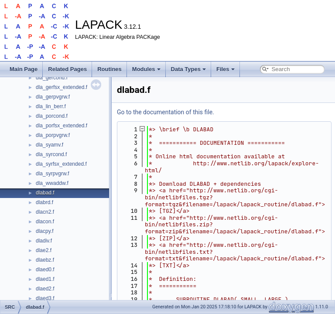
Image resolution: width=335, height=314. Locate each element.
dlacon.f (45, 221)
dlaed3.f (45, 298)
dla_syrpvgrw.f (52, 174)
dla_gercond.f (52, 78)
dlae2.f (43, 250)
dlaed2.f (45, 289)
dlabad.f (45, 193)
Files (225, 69)
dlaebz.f (45, 260)
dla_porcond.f (52, 116)
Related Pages (67, 69)
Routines (109, 69)
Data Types (188, 69)
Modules (146, 69)
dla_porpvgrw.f (53, 135)
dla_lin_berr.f (51, 106)
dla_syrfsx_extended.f (61, 164)
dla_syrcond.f (51, 154)
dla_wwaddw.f (52, 183)
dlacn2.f (45, 212)
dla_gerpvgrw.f (53, 97)
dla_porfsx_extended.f (61, 126)
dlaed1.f (45, 279)
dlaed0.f (45, 269)
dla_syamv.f (49, 145)
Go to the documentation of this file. (165, 112)
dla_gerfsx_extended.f (61, 87)
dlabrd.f (44, 202)
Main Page (24, 69)
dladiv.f (44, 241)
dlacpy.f (44, 231)
